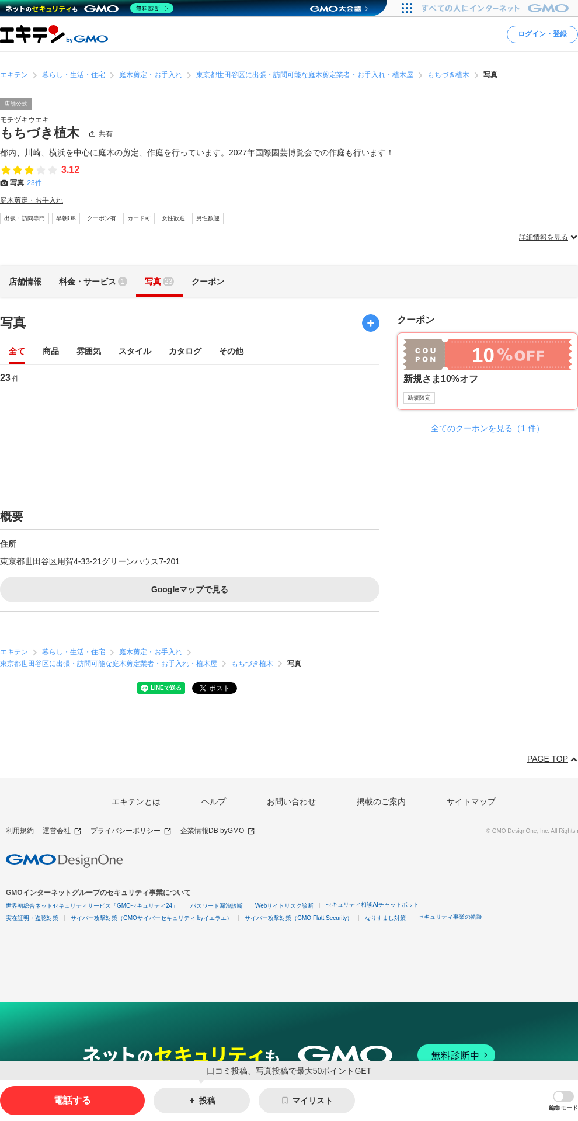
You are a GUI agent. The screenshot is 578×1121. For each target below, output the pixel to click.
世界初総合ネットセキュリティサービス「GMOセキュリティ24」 (92, 906)
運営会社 (62, 831)
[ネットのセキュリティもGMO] (89, 8)
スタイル (135, 352)
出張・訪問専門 (24, 218)
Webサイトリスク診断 (284, 906)
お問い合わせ (291, 801)
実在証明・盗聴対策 (32, 918)
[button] (563, 1101)
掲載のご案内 (381, 801)
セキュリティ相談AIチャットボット (372, 904)
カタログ (185, 352)
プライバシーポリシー (131, 831)
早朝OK (66, 218)
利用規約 (20, 831)
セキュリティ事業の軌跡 (450, 917)
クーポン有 (101, 218)
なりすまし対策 (385, 918)
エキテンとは (136, 801)
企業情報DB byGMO (217, 831)
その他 (231, 352)
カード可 (139, 218)
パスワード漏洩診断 (216, 906)
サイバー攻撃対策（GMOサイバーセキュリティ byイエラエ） (151, 918)
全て (17, 352)
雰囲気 (88, 352)
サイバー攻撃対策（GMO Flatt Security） (299, 918)
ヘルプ (213, 801)
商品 (51, 352)
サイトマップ (471, 801)
